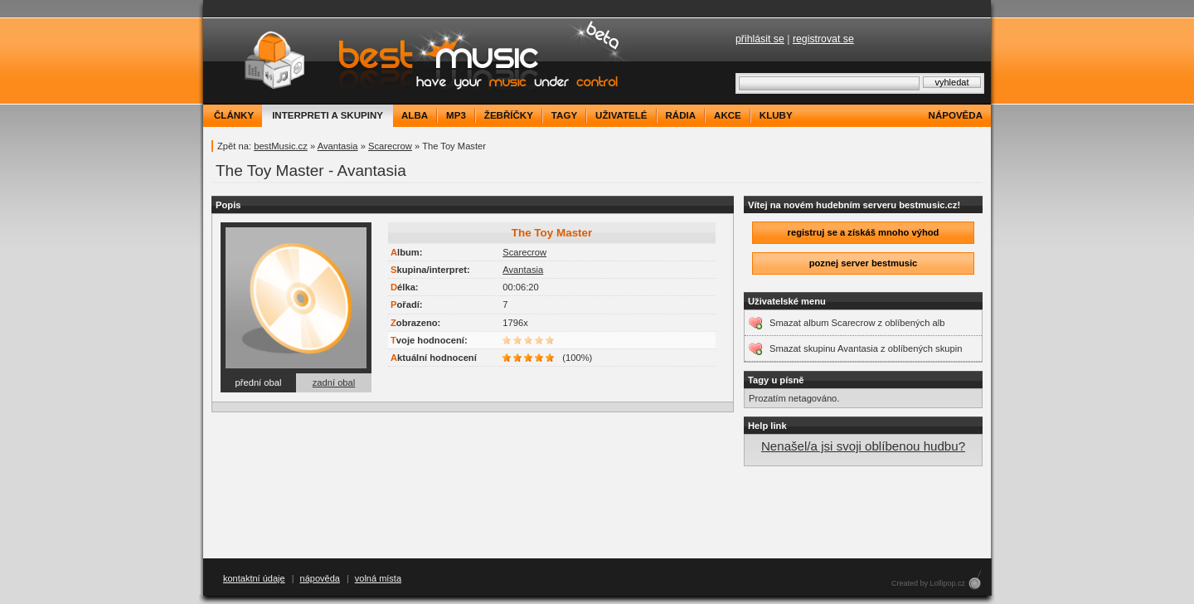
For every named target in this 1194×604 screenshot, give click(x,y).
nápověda (956, 115)
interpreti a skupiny (327, 115)
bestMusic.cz (281, 146)
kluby (776, 115)
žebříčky (508, 115)
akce (727, 115)
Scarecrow (390, 146)
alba (414, 115)
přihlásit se (759, 39)
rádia (681, 115)
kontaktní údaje (254, 578)
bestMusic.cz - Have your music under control (418, 61)
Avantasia (338, 146)
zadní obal (334, 382)
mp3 (456, 115)
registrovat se (823, 39)
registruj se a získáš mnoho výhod (863, 232)
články (234, 115)
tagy (564, 115)
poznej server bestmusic (863, 263)
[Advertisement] (597, 512)
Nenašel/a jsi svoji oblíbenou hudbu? (863, 446)
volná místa (378, 578)
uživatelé (621, 115)
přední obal (258, 382)
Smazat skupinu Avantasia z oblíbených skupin (865, 348)
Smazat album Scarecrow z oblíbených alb (856, 323)
